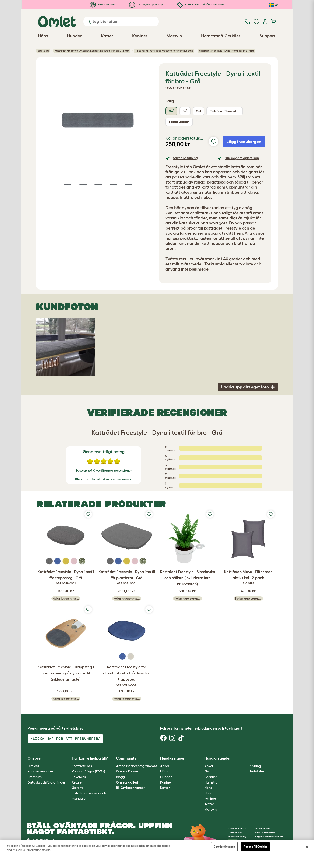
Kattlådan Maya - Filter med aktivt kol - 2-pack (248, 578)
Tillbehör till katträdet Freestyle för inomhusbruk (164, 50)
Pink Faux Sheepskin (225, 111)
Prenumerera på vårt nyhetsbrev (200, 4)
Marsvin (210, 809)
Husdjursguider (217, 758)
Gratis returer (102, 4)
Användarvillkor (237, 828)
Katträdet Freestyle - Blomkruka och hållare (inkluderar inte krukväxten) (187, 578)
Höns (164, 771)
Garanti (78, 787)
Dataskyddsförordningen (47, 782)
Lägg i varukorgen (243, 141)
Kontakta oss (82, 766)
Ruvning (255, 766)
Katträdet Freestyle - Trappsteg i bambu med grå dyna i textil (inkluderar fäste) (66, 673)
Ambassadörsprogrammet (136, 766)
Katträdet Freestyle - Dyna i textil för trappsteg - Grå (65, 578)
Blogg (120, 777)
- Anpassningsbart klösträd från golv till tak (92, 50)
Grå (171, 111)
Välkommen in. (41, 839)
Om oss (33, 766)
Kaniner (166, 782)
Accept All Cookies (255, 846)
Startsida (43, 50)
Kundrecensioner (40, 771)
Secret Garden (179, 121)
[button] (245, 758)
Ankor (164, 766)
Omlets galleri (127, 782)
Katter (165, 787)
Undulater (256, 771)
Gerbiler (210, 777)
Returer (77, 782)
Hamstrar (211, 782)
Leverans (79, 777)
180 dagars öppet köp (146, 4)
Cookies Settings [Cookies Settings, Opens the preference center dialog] (224, 846)
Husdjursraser (172, 758)
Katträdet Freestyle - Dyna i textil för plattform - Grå (126, 578)
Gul (198, 111)
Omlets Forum (127, 771)
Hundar (166, 777)
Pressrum (35, 777)
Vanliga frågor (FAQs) (88, 771)
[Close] (307, 847)
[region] (157, 847)
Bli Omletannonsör (130, 787)
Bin (206, 771)
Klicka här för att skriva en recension (103, 479)
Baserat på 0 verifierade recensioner (103, 470)
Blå (185, 111)
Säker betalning (185, 158)
